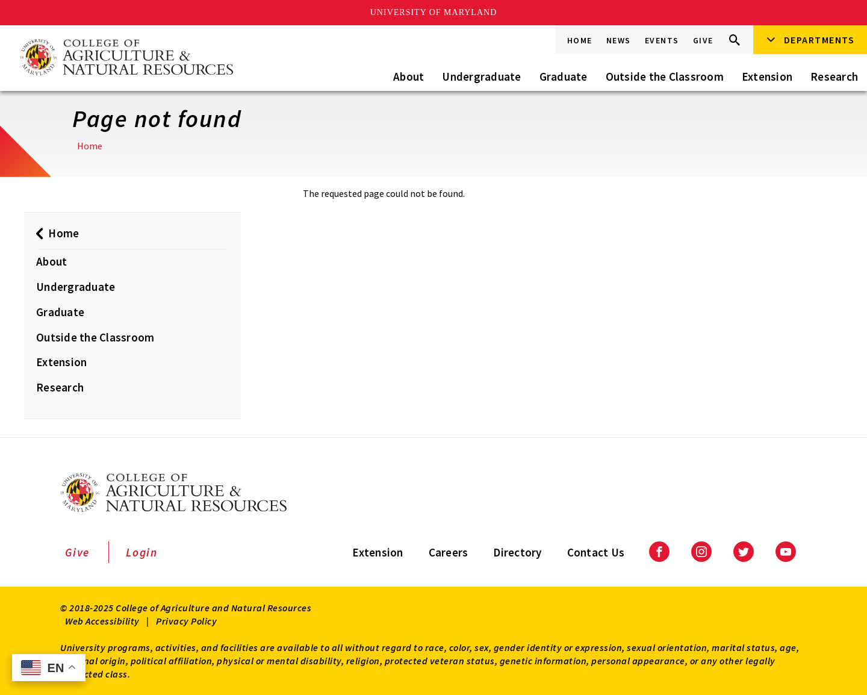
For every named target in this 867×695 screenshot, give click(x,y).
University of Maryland (433, 12)
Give (703, 40)
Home (579, 40)
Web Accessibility (102, 621)
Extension (767, 76)
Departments (819, 40)
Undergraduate (481, 76)
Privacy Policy (186, 621)
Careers (448, 552)
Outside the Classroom (665, 76)
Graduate (563, 76)
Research (834, 76)
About (408, 76)
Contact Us (596, 552)
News (618, 40)
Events (662, 40)
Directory (517, 552)
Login (142, 552)
